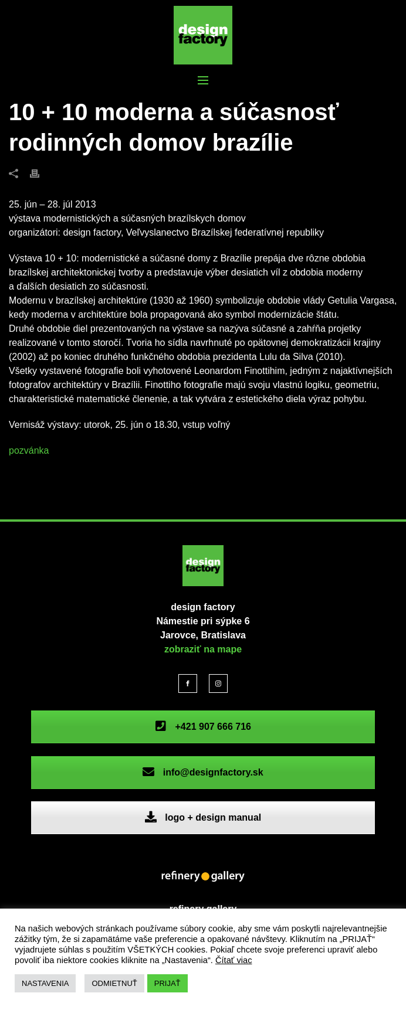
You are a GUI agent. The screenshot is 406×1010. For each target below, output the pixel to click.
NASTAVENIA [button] (45, 983)
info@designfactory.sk (203, 772)
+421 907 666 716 (203, 727)
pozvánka (29, 450)
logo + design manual (203, 817)
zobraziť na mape (203, 649)
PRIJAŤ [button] (167, 983)
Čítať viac (233, 960)
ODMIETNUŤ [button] (114, 983)
